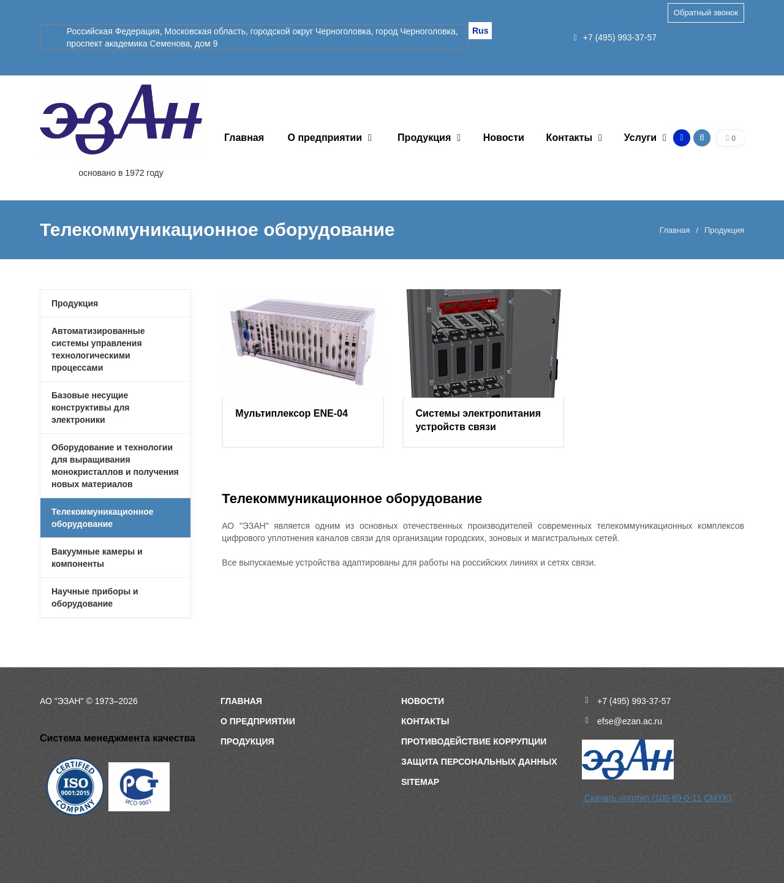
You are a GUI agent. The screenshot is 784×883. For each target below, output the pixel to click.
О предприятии (325, 137)
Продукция (424, 137)
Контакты (569, 137)
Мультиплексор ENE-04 (291, 413)
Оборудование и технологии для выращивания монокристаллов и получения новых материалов (115, 465)
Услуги (640, 137)
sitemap (420, 782)
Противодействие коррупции (473, 741)
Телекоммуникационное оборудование (102, 518)
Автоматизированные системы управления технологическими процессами (98, 349)
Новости (503, 137)
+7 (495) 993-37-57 (615, 37)
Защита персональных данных (479, 762)
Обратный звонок (706, 12)
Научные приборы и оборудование (94, 597)
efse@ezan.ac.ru (629, 721)
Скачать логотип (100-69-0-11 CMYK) (656, 798)
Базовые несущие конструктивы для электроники (90, 407)
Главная (244, 137)
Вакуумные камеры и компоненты (97, 558)
